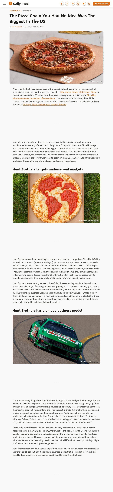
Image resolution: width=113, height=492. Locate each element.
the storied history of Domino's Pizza (78, 92)
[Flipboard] (84, 4)
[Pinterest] (73, 4)
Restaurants (15, 11)
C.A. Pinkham (17, 27)
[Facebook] (62, 4)
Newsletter (101, 3)
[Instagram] (78, 4)
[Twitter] (67, 4)
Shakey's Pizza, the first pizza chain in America (44, 104)
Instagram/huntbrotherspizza (92, 81)
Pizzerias (27, 11)
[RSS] (89, 4)
